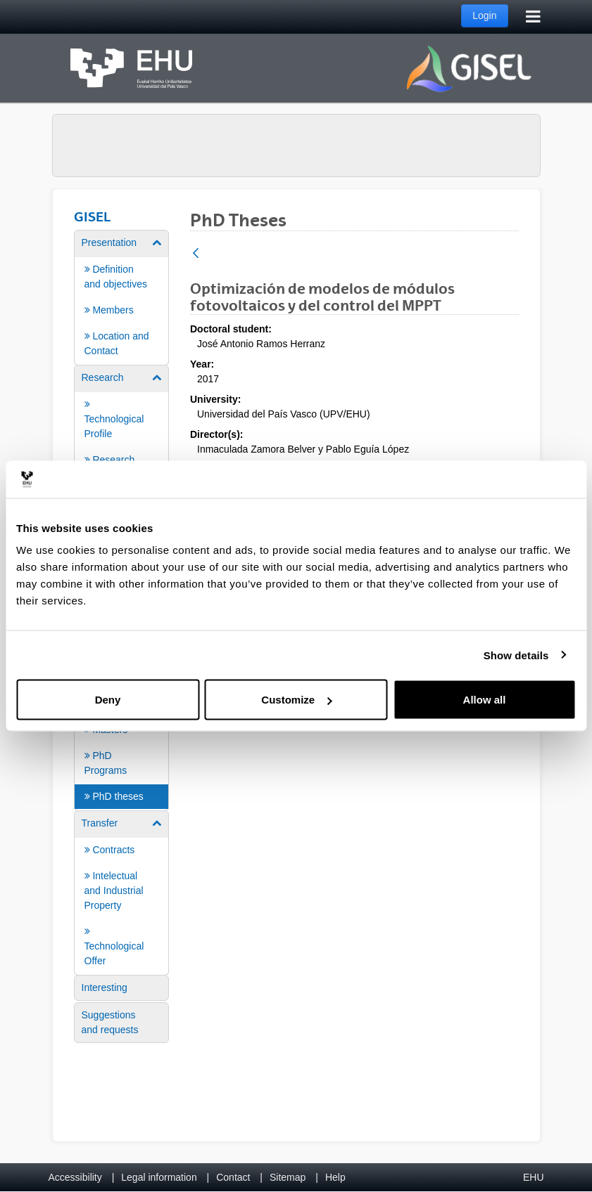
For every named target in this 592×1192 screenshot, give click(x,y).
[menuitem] (122, 296)
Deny (108, 700)
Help (335, 1177)
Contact (233, 1177)
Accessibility (75, 1177)
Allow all (484, 700)
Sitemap (288, 1177)
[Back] (195, 254)
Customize (296, 700)
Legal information (158, 1177)
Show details (516, 655)
